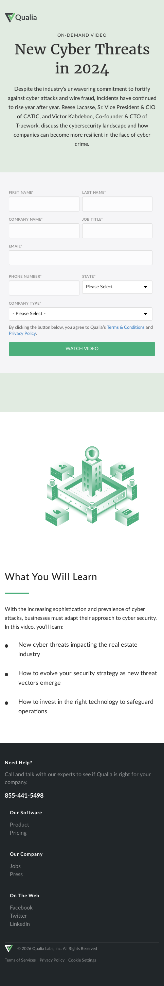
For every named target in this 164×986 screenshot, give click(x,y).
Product (19, 825)
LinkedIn (20, 924)
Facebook (21, 908)
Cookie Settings (82, 960)
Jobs (15, 866)
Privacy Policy (22, 334)
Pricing (18, 833)
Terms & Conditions (126, 327)
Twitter (18, 916)
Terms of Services (20, 960)
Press (16, 874)
